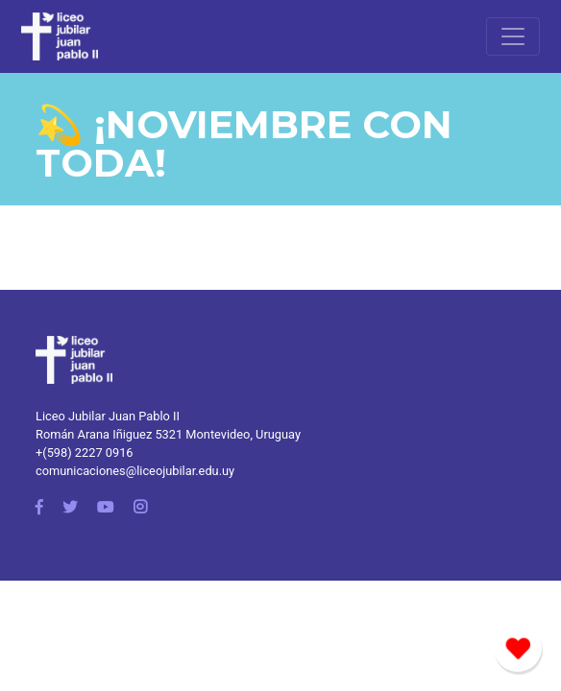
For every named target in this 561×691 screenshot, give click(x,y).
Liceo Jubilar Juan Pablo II (108, 416)
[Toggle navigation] (513, 36)
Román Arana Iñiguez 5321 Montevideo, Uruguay (168, 434)
